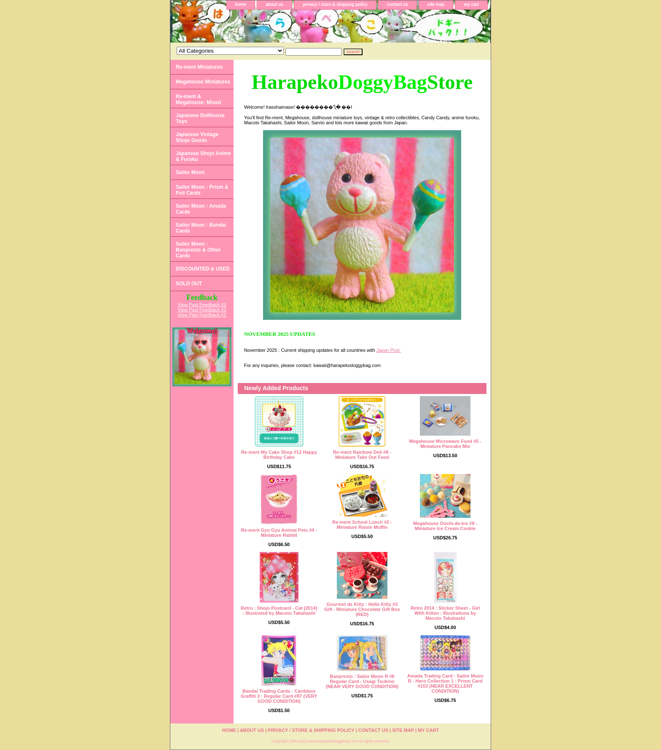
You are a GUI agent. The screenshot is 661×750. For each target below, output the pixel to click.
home (241, 4)
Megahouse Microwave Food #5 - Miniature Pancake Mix (445, 444)
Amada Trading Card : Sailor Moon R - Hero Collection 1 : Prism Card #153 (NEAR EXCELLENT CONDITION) (445, 683)
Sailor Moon (190, 172)
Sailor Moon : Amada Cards (201, 209)
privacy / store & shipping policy (335, 4)
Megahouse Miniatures (203, 82)
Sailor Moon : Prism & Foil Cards (202, 190)
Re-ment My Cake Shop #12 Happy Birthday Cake (279, 455)
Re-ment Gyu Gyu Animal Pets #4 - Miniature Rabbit (279, 533)
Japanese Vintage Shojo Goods (197, 137)
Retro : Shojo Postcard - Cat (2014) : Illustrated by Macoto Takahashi (279, 610)
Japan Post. (388, 350)
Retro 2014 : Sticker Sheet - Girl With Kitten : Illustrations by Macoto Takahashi (445, 613)
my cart (471, 4)
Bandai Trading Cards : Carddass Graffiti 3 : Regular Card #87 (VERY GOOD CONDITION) (279, 696)
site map (436, 4)
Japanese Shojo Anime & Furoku (203, 156)
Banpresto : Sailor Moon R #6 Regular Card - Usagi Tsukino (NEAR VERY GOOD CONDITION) (362, 681)
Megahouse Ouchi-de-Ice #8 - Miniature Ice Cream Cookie (445, 526)
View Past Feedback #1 (201, 314)
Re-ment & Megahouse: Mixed (198, 99)
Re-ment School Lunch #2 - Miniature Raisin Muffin (362, 525)
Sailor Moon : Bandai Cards (201, 228)
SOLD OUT (189, 284)
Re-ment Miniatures (199, 67)
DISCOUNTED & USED (203, 269)
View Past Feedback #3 (201, 304)
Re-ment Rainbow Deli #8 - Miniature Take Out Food (362, 455)
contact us (397, 4)
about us (274, 4)
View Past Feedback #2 (201, 309)
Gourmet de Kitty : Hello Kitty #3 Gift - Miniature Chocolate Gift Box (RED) (362, 609)
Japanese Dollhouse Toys (200, 118)
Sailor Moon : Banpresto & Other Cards (198, 250)
